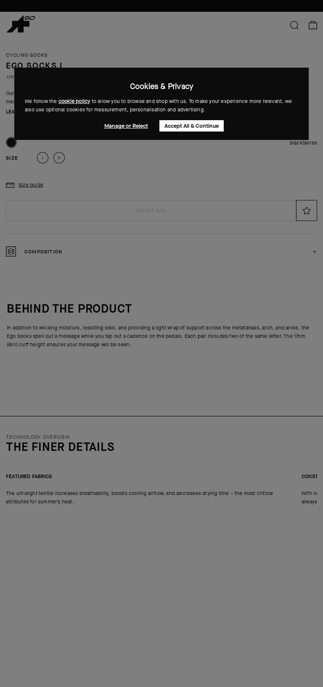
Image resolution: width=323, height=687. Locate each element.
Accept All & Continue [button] (191, 125)
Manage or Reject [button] (126, 125)
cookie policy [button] (74, 101)
